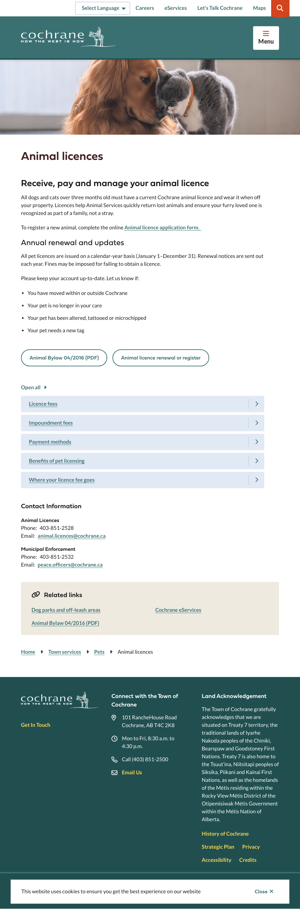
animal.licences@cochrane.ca (72, 536)
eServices (176, 8)
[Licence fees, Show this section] (142, 404)
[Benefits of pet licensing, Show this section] (142, 461)
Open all (31, 387)
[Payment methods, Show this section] (142, 442)
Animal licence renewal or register (161, 358)
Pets (99, 652)
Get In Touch (35, 725)
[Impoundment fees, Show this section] (142, 423)
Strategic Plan (218, 847)
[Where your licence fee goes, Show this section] (142, 480)
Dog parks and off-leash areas (65, 610)
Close (261, 892)
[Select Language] (102, 8)
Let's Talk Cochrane (220, 8)
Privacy (251, 847)
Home (28, 652)
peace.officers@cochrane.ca (70, 565)
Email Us (132, 772)
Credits (247, 860)
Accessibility (216, 860)
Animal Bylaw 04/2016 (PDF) (64, 358)
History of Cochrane (225, 834)
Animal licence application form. (162, 227)
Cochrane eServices (178, 610)
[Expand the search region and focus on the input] (280, 8)
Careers (144, 8)
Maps (259, 8)
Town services (64, 652)
